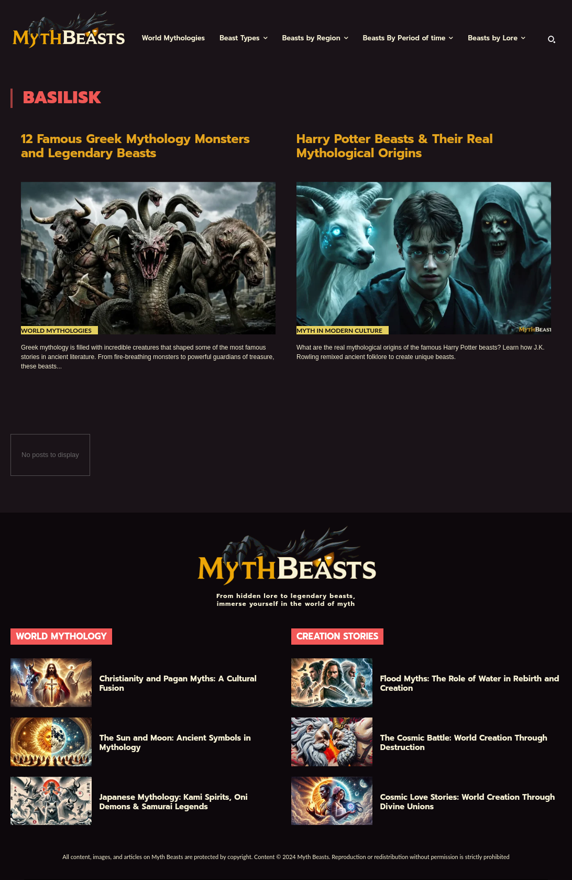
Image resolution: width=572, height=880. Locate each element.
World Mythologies (56, 330)
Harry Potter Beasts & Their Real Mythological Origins (397, 146)
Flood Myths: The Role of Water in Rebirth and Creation (469, 683)
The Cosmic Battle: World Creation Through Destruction (463, 742)
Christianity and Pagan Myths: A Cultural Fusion (178, 683)
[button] (552, 39)
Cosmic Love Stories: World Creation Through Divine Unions (467, 801)
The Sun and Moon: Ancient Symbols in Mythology (175, 742)
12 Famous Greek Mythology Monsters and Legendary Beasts (138, 146)
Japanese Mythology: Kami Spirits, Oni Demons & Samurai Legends (174, 801)
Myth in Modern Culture (339, 330)
